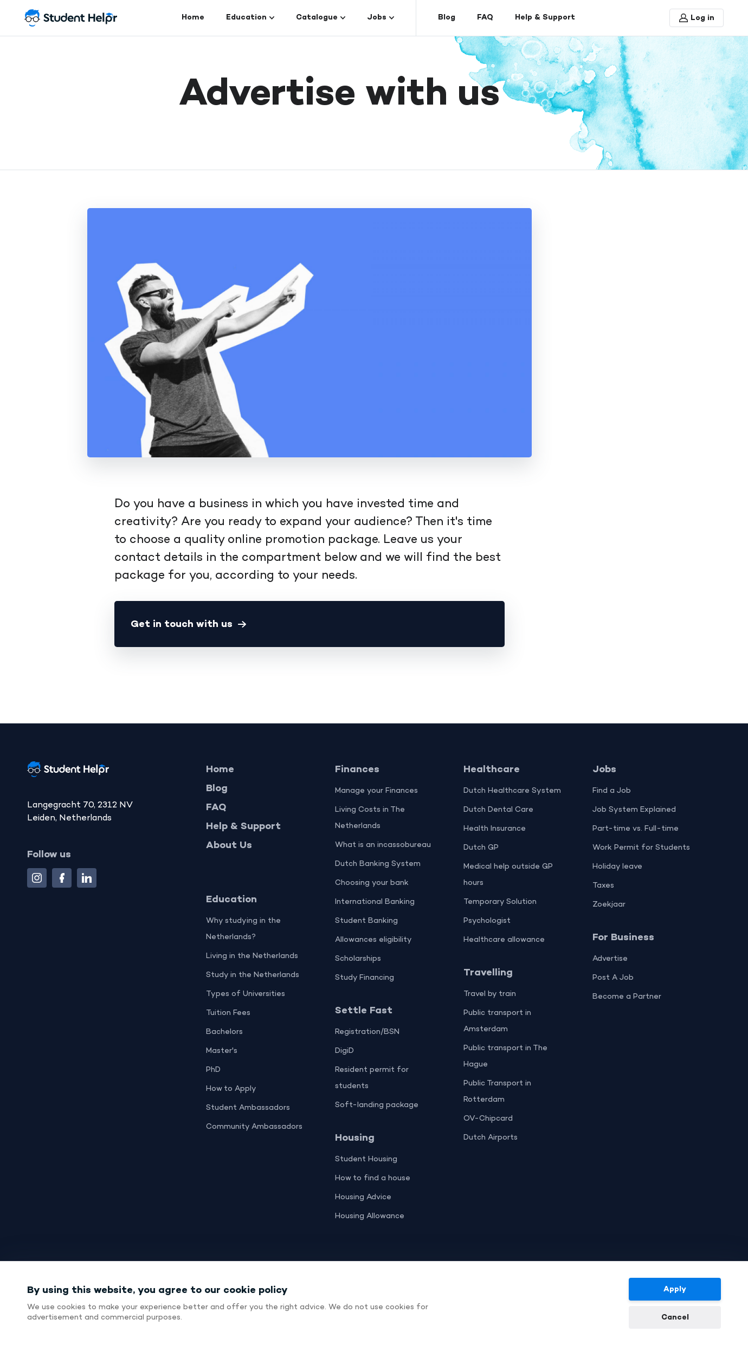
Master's (221, 1051)
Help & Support (545, 17)
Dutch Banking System (378, 864)
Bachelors (224, 1032)
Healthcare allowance (504, 940)
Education (250, 17)
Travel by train (489, 995)
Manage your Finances (376, 791)
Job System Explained (634, 810)
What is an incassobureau (383, 845)
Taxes (603, 886)
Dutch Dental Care (498, 810)
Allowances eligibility (373, 940)
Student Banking (366, 921)
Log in (696, 18)
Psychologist (487, 921)
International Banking (375, 902)
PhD (213, 1070)
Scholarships (358, 959)
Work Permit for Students (641, 848)
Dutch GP (481, 848)
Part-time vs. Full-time (635, 829)
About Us (229, 845)
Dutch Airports (490, 1138)
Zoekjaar (609, 905)
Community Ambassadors (254, 1127)
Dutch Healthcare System (512, 791)
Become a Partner (626, 997)
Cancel (675, 1317)
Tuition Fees (228, 1013)
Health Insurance (494, 829)
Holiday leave (617, 867)
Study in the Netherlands (252, 976)
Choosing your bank (372, 883)
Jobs (380, 17)
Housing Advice (363, 1198)
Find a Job (611, 791)
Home (193, 17)
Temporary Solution (500, 902)
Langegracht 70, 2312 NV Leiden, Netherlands (80, 812)
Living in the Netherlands (252, 957)
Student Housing (366, 1160)
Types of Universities (245, 995)
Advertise (610, 959)
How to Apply (231, 1089)
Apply (674, 1289)
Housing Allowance (369, 1217)
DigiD (344, 1051)
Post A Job (613, 978)
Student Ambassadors (248, 1108)
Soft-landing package (376, 1106)
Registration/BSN (367, 1032)
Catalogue (320, 17)
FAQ (485, 17)
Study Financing (364, 978)
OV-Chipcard (488, 1119)
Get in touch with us (188, 624)
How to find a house (372, 1179)
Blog (446, 17)
